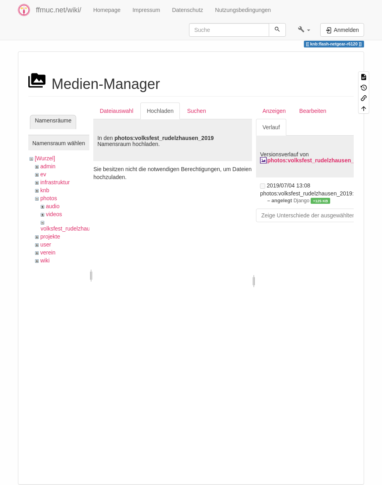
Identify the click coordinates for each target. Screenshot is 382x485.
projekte (50, 236)
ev (43, 174)
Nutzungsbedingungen (243, 10)
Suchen (196, 111)
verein (47, 252)
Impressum (146, 10)
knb (44, 190)
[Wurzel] (45, 158)
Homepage (107, 10)
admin (47, 166)
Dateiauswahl (116, 111)
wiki (44, 260)
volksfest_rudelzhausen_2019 (77, 228)
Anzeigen (274, 111)
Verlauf (271, 127)
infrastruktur (55, 182)
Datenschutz (187, 10)
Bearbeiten (313, 111)
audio (52, 206)
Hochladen (160, 111)
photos (48, 198)
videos (54, 214)
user (45, 244)
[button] (304, 30)
